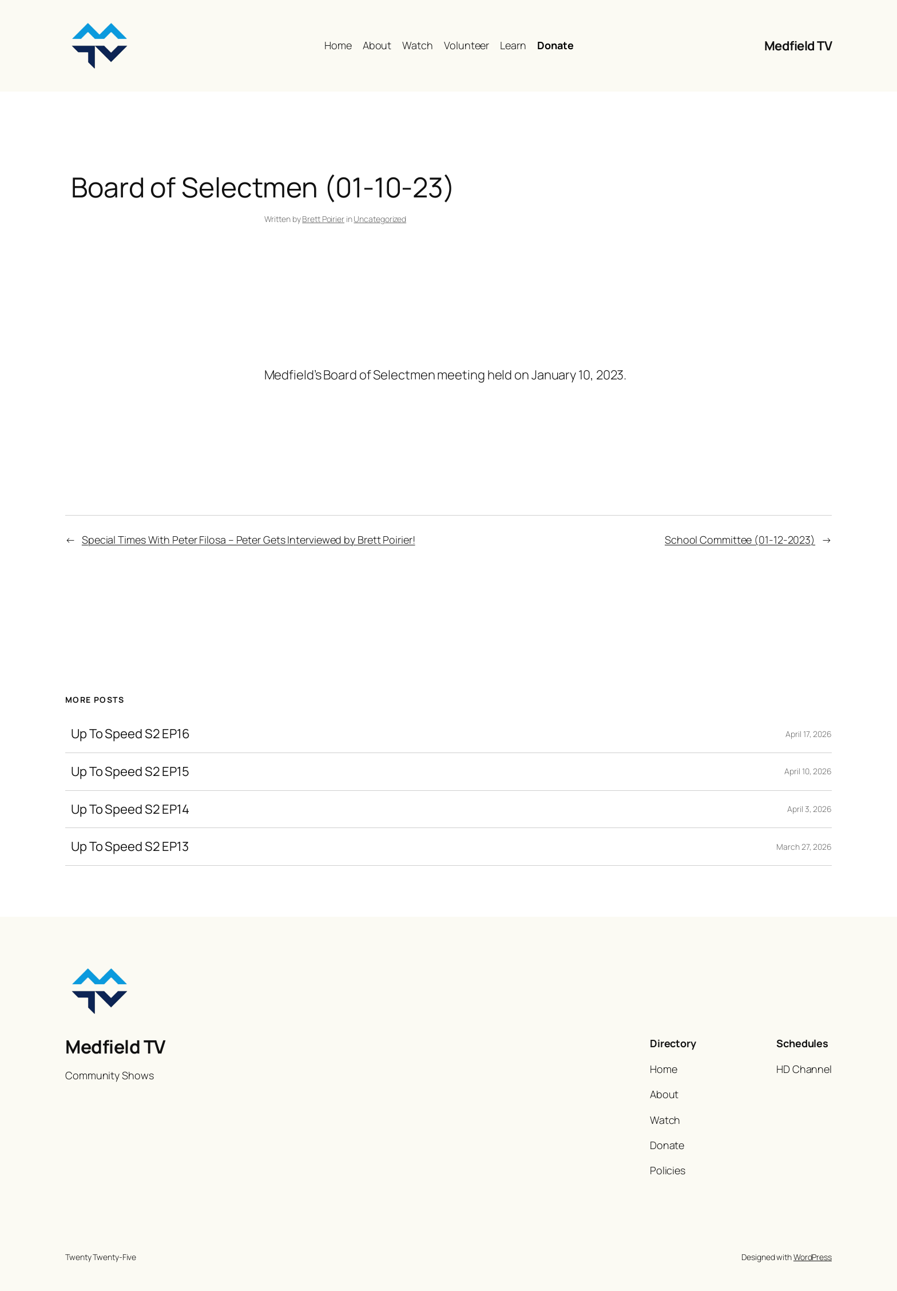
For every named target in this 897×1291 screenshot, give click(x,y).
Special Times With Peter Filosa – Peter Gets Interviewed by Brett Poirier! (248, 540)
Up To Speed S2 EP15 (130, 772)
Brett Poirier (323, 218)
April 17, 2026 (808, 733)
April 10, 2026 (808, 771)
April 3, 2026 (809, 808)
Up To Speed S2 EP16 (130, 734)
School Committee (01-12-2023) (740, 540)
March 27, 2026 (804, 846)
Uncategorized (380, 218)
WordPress (812, 1257)
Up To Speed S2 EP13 (130, 846)
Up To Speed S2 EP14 (130, 809)
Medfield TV (798, 45)
